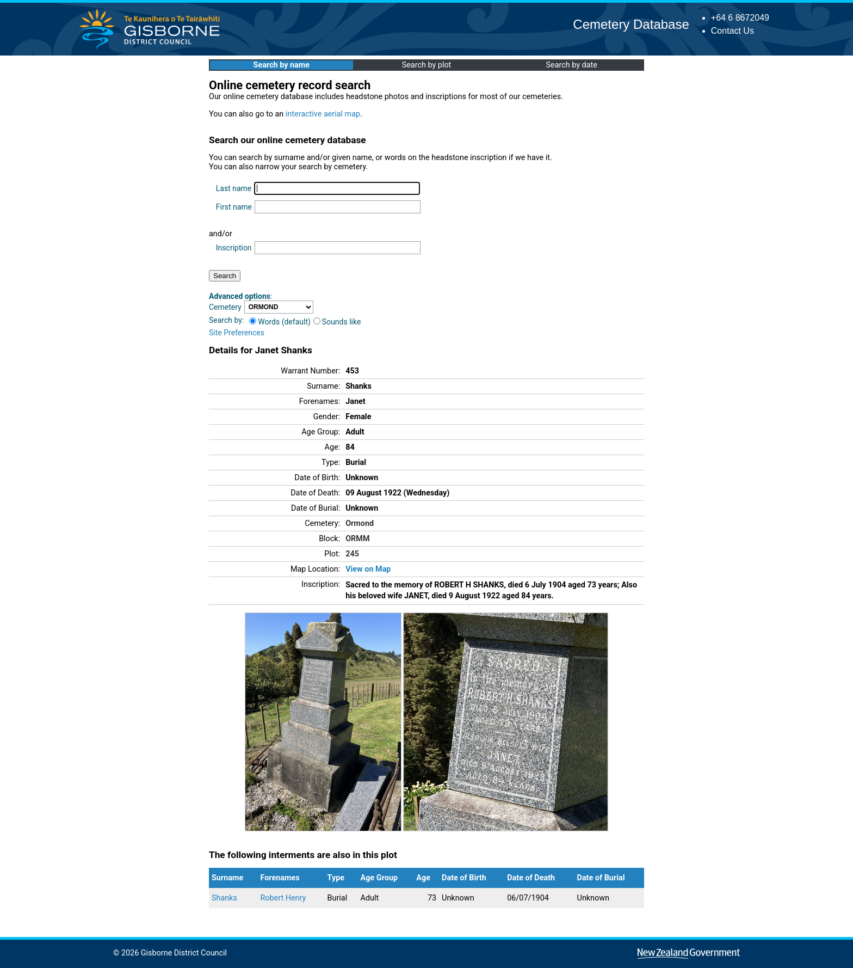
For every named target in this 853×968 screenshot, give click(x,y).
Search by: (226, 320)
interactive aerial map (323, 114)
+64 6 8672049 (740, 17)
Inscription (234, 247)
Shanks (224, 898)
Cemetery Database (631, 24)
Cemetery (225, 307)
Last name (233, 188)
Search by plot (427, 65)
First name (234, 207)
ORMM (357, 538)
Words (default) (280, 321)
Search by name (282, 65)
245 (352, 554)
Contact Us (732, 30)
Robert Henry (283, 898)
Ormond (359, 523)
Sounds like (337, 321)
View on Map (368, 569)
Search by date (571, 65)
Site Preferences (236, 332)
